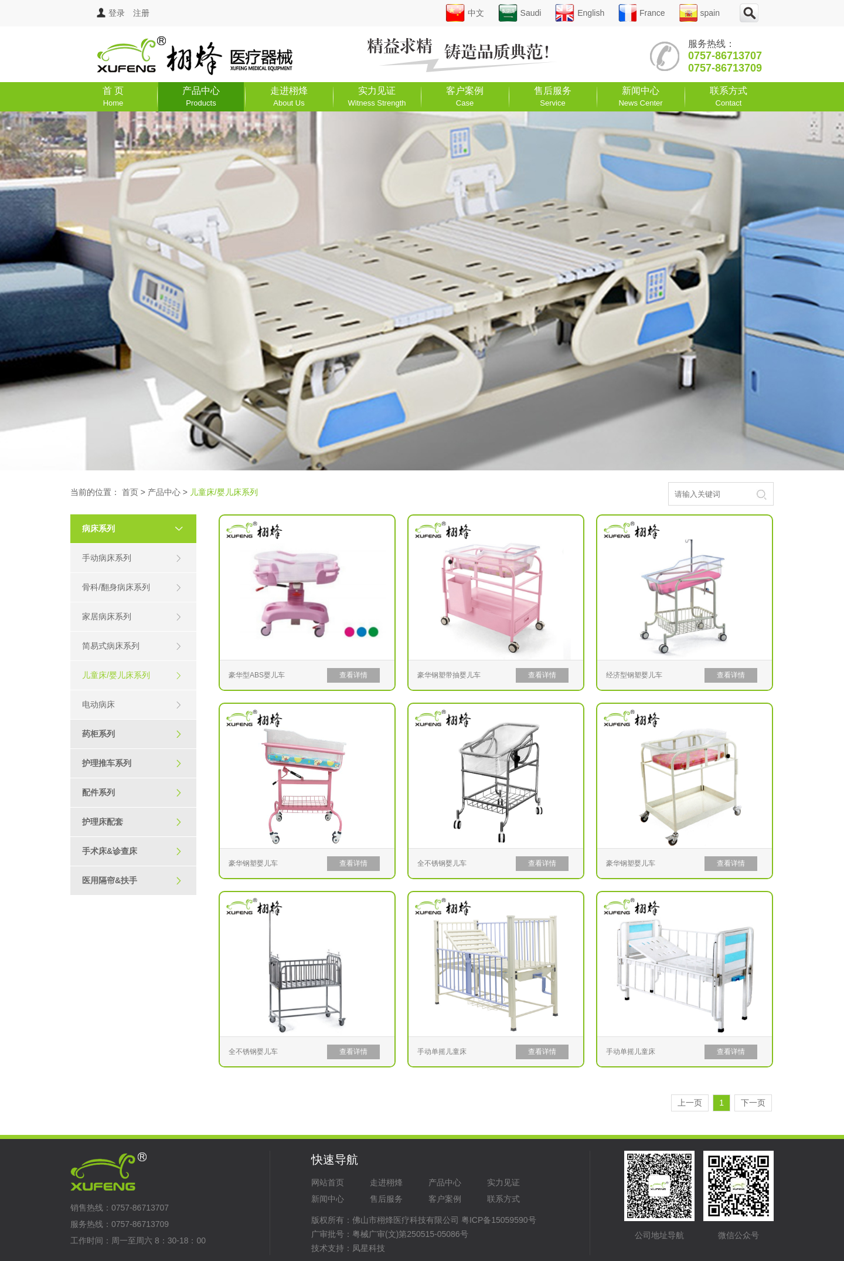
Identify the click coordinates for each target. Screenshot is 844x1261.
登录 (111, 13)
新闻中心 (640, 96)
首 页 (113, 96)
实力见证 (377, 96)
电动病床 (132, 704)
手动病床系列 (132, 558)
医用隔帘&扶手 (132, 880)
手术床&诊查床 (132, 851)
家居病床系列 (132, 616)
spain (699, 13)
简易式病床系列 (132, 646)
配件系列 (132, 792)
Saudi (520, 13)
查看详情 (353, 675)
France (641, 13)
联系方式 (728, 96)
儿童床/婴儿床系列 (132, 675)
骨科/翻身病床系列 (132, 587)
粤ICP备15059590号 (498, 1220)
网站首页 (327, 1182)
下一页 (753, 1102)
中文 (464, 13)
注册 (141, 13)
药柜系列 (132, 734)
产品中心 (201, 96)
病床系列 (137, 528)
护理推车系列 (132, 763)
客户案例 (465, 96)
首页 (130, 492)
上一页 (690, 1102)
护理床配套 (132, 822)
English (579, 13)
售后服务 (552, 96)
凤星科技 (368, 1248)
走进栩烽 (289, 96)
